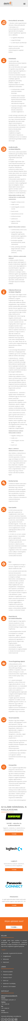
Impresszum (6, 962)
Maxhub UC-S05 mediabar (9, 986)
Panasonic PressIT (7, 977)
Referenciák (6, 959)
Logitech (14, 861)
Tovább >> (4, 949)
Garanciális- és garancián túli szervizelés (12, 953)
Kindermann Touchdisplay (9, 983)
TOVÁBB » (14, 927)
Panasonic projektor (8, 971)
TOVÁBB (14, 834)
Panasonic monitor (7, 974)
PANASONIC (14, 897)
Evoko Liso (5, 980)
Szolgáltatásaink (7, 956)
